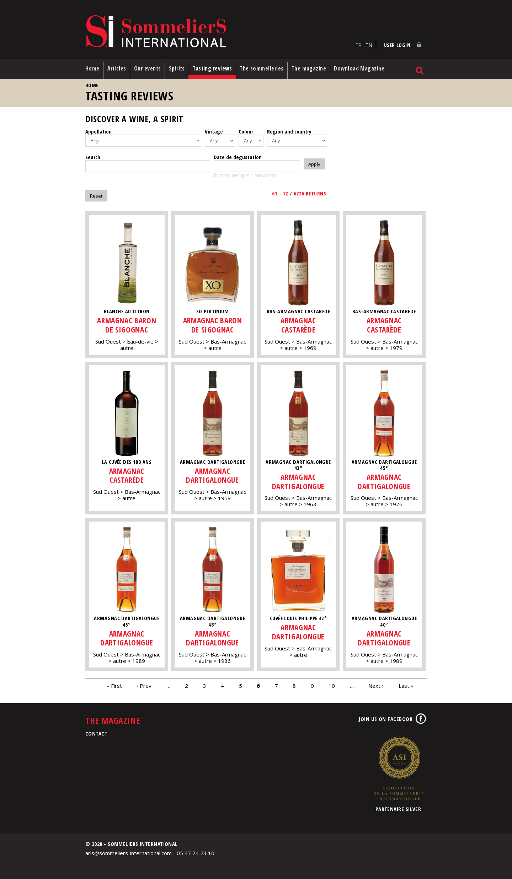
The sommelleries (266, 67)
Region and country (289, 130)
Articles (117, 67)
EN (368, 43)
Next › (376, 683)
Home (92, 67)
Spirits (180, 67)
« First (114, 683)
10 (332, 683)
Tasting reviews (216, 67)
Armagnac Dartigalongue (213, 473)
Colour (246, 130)
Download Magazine (366, 67)
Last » (406, 683)
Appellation (98, 130)
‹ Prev (144, 683)
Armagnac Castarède (299, 323)
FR (358, 43)
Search (92, 154)
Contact (96, 731)
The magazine (314, 67)
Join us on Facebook (385, 716)
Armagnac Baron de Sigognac (126, 323)
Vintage (214, 130)
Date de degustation (238, 154)
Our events (149, 67)
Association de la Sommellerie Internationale (398, 766)
